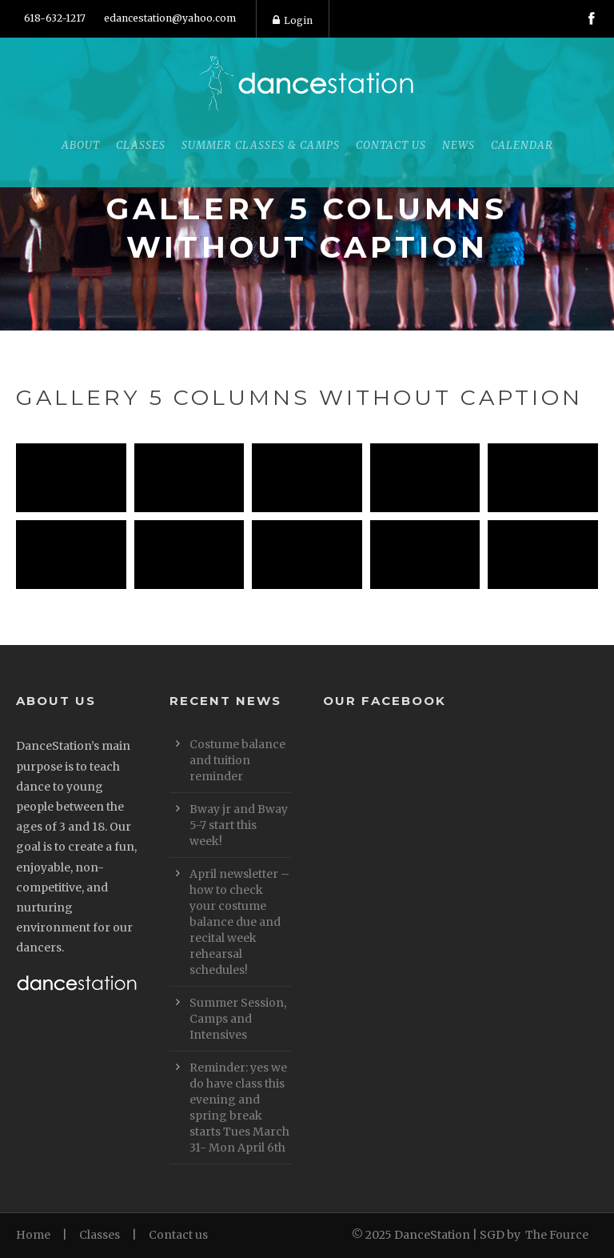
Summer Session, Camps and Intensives (237, 1019)
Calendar (522, 145)
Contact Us (391, 145)
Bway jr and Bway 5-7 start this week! (238, 825)
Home (33, 1235)
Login (293, 20)
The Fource (556, 1235)
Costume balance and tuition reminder (237, 760)
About (81, 145)
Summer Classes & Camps (260, 145)
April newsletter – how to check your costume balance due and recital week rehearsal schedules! (239, 922)
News (458, 145)
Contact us (178, 1235)
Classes (140, 145)
